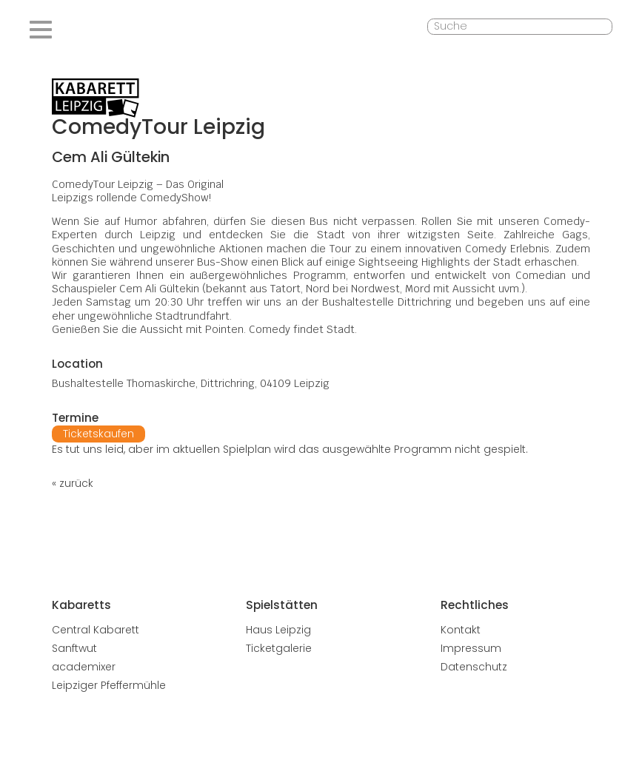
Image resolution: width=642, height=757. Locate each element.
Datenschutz (474, 666)
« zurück (72, 483)
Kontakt (461, 629)
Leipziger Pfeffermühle (109, 685)
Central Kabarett (95, 629)
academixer (84, 666)
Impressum (471, 648)
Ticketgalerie (279, 648)
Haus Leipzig (278, 629)
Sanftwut (74, 648)
